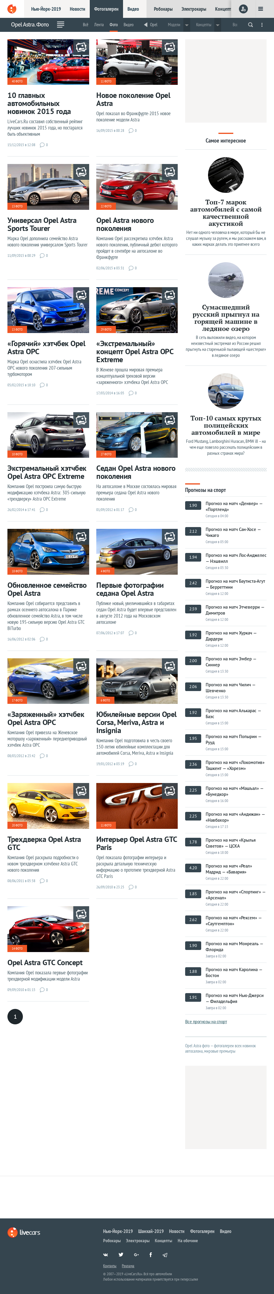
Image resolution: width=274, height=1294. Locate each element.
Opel (154, 24)
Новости (77, 9)
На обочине (188, 1240)
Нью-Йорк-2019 (46, 9)
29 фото (106, 329)
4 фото (105, 571)
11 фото (106, 81)
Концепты (224, 9)
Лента (99, 24)
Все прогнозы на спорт (206, 1021)
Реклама (128, 1266)
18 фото (17, 571)
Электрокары (194, 9)
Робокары (163, 9)
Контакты (109, 1266)
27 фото (106, 454)
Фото (114, 24)
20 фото (17, 825)
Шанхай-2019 (151, 1231)
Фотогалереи (106, 9)
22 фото (106, 206)
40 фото (17, 81)
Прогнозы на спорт (205, 489)
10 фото (17, 454)
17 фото (17, 700)
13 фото (17, 206)
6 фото (105, 700)
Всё (85, 24)
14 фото (17, 948)
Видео (133, 9)
